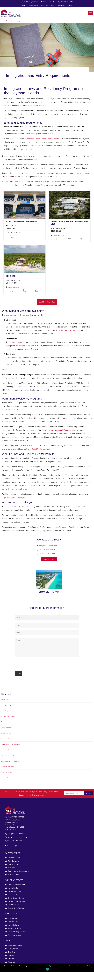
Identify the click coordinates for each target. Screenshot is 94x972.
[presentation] (30, 664)
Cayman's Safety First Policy (49, 592)
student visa (15, 342)
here (10, 177)
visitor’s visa (13, 323)
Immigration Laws (6, 750)
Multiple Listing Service (8, 716)
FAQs (2, 722)
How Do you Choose (7, 772)
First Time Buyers (6, 705)
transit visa (12, 358)
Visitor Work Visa (72, 475)
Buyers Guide (5, 699)
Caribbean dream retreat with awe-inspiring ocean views (70, 205)
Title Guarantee (5, 739)
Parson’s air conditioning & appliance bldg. (24, 205)
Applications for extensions (67, 330)
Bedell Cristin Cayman (40, 449)
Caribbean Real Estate (7, 766)
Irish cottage (24, 259)
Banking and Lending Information (11, 744)
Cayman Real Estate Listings (25, 791)
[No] (92, 968)
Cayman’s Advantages (7, 755)
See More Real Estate (47, 302)
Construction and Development (10, 761)
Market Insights (5, 711)
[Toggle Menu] (90, 13)
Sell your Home (5, 778)
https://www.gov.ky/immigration (15, 497)
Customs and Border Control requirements (41, 139)
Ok (47, 969)
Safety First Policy (6, 733)
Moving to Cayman (6, 727)
